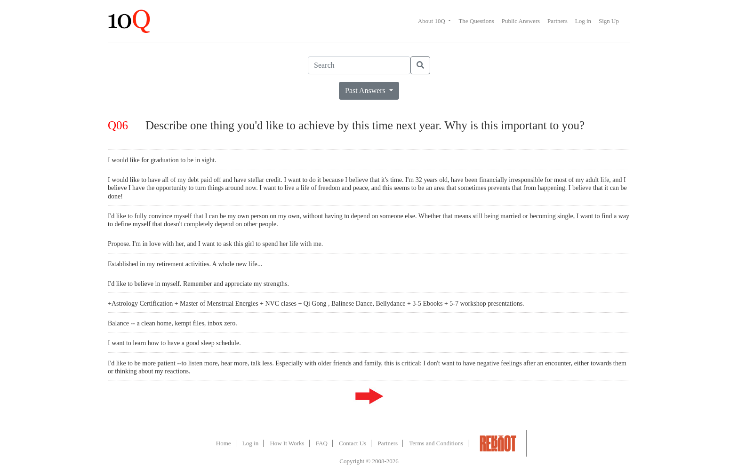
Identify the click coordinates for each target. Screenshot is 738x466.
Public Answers (521, 20)
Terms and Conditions (436, 443)
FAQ (322, 443)
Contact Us (352, 443)
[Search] (359, 65)
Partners (557, 20)
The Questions (476, 20)
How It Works (287, 443)
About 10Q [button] (432, 20)
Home (223, 443)
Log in (583, 20)
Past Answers (366, 91)
